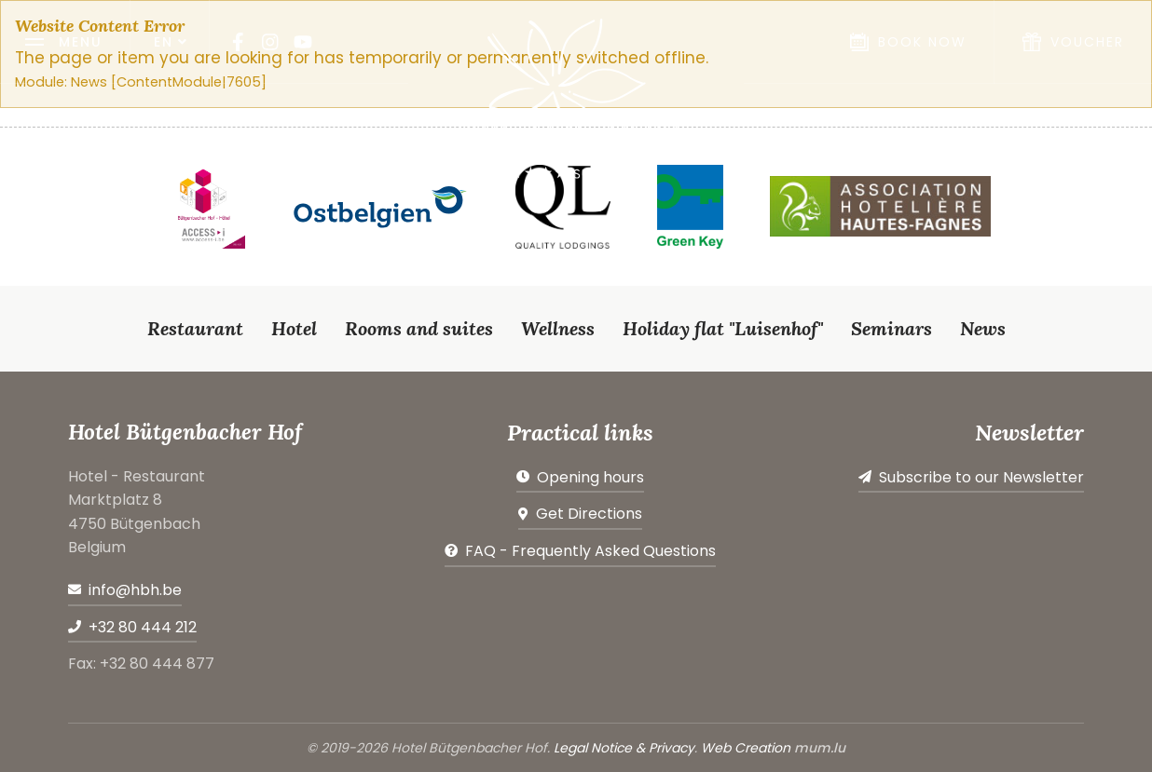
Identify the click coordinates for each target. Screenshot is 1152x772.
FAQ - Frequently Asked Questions (590, 551)
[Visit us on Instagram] (270, 42)
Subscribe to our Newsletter (981, 477)
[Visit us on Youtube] (303, 42)
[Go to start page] (576, 99)
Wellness (558, 328)
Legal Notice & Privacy (624, 747)
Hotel (294, 328)
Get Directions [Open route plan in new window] (589, 513)
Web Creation (745, 747)
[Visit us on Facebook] (237, 42)
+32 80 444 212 (143, 627)
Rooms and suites (419, 328)
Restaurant (195, 328)
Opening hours (590, 477)
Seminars (891, 328)
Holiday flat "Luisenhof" (723, 328)
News (983, 328)
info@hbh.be (135, 590)
